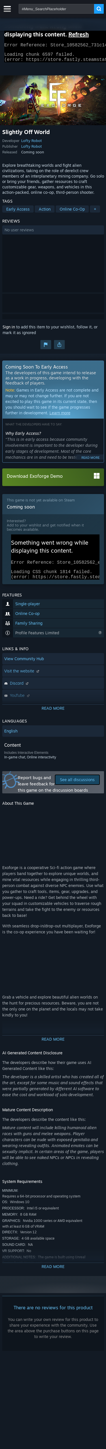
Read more (90, 461)
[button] (53, 233)
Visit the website (22, 677)
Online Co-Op (72, 212)
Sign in (9, 330)
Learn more (59, 416)
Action (45, 212)
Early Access (18, 212)
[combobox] (56, 9)
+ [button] (95, 212)
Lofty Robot (31, 144)
